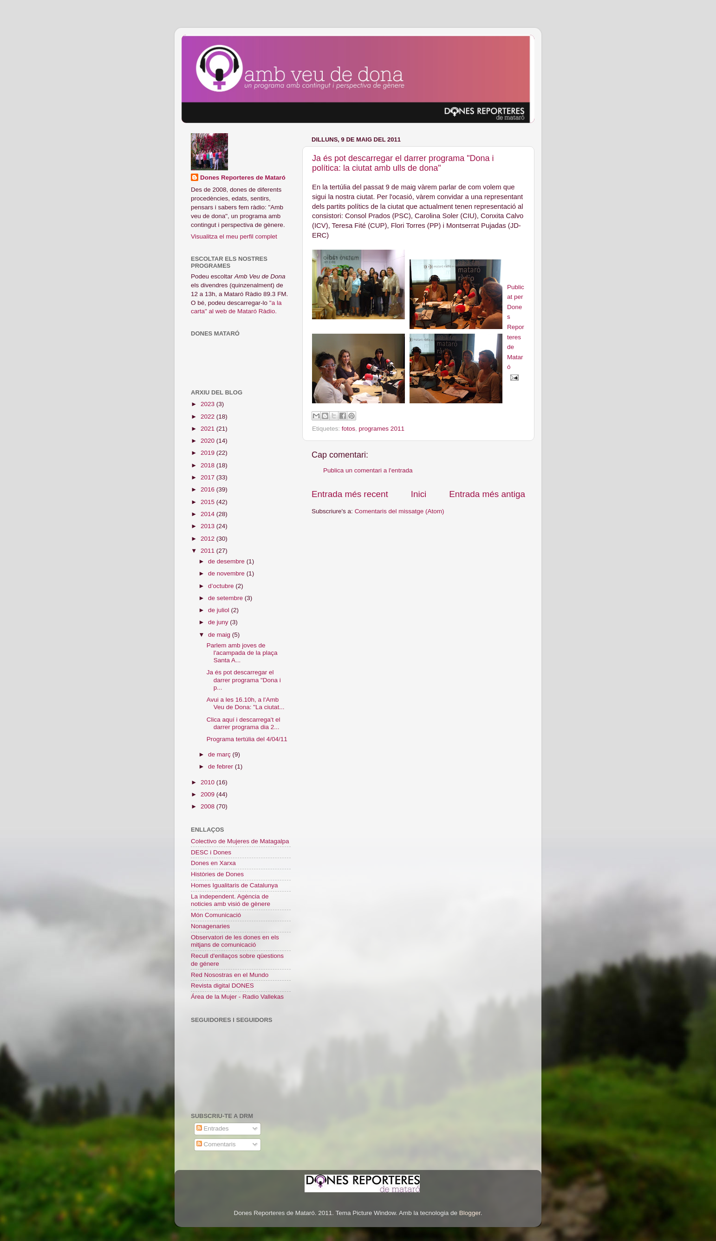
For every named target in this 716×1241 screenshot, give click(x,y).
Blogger (470, 1212)
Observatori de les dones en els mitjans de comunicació (235, 941)
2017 (208, 477)
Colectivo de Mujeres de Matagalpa (240, 841)
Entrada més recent (350, 494)
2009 (208, 794)
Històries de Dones (217, 874)
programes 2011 (381, 428)
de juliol (219, 610)
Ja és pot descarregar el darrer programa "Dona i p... (244, 680)
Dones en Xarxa (213, 863)
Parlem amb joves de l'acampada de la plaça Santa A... (242, 653)
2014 (208, 514)
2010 (208, 782)
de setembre (226, 598)
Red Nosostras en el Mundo (229, 974)
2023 (208, 404)
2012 (208, 538)
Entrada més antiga (487, 494)
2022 (208, 416)
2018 (208, 465)
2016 (208, 489)
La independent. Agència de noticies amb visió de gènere (230, 900)
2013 (208, 526)
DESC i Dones (211, 852)
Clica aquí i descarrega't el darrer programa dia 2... (243, 723)
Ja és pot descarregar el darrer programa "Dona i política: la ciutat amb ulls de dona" (403, 163)
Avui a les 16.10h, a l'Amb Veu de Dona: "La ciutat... (246, 703)
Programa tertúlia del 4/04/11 (247, 739)
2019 (208, 452)
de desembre (227, 561)
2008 (208, 806)
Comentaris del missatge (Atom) (399, 511)
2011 (208, 550)
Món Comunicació (216, 914)
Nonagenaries (210, 926)
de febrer (221, 766)
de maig (220, 634)
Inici (419, 494)
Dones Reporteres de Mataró (243, 177)
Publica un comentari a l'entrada (367, 470)
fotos (348, 428)
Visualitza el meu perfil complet (234, 236)
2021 (208, 428)
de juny (219, 622)
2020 (208, 440)
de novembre (227, 573)
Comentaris (216, 1144)
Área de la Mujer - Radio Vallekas (237, 996)
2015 (208, 501)
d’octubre (221, 585)
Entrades (212, 1128)
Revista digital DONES (222, 985)
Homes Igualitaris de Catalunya (234, 885)
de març (220, 754)
